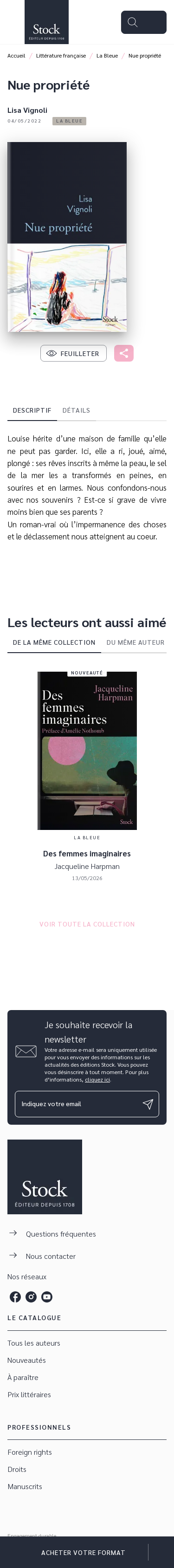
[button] (69, 121)
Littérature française (61, 55)
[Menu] (144, 22)
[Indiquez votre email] (75, 1104)
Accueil (16, 55)
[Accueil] (46, 22)
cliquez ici (97, 1079)
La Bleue (107, 55)
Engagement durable (31, 1535)
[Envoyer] (148, 1104)
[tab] (32, 410)
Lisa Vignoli (27, 110)
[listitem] (15, 1297)
